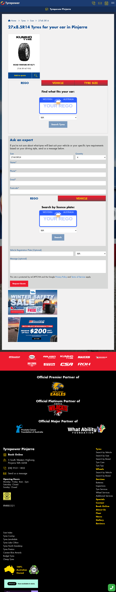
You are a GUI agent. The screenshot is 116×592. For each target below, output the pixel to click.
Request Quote (19, 283)
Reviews (100, 496)
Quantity (79, 153)
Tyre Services (101, 461)
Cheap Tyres (8, 531)
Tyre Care (100, 435)
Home (12, 20)
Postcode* (14, 188)
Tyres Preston (8, 521)
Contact (100, 475)
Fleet (98, 485)
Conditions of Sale (34, 588)
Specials (100, 471)
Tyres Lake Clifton (10, 515)
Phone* (13, 171)
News (99, 489)
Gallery (100, 492)
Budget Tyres (8, 528)
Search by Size (102, 428)
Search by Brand (103, 431)
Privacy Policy (61, 277)
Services (100, 451)
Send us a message (17, 446)
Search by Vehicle (104, 425)
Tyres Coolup (9, 508)
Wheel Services (102, 465)
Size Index (7, 505)
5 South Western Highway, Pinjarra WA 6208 (21, 434)
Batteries (99, 455)
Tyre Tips (100, 438)
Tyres (98, 421)
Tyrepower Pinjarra (58, 9)
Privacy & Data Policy (18, 588)
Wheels (100, 441)
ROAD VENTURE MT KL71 (24, 65)
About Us (101, 482)
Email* (13, 179)
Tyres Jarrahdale (10, 511)
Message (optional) (18, 258)
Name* (13, 162)
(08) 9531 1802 (16, 440)
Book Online (102, 478)
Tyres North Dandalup (12, 518)
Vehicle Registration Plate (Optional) (26, 250)
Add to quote (20, 75)
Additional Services (104, 468)
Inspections (100, 458)
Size (12, 153)
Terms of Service (78, 277)
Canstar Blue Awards (12, 525)
